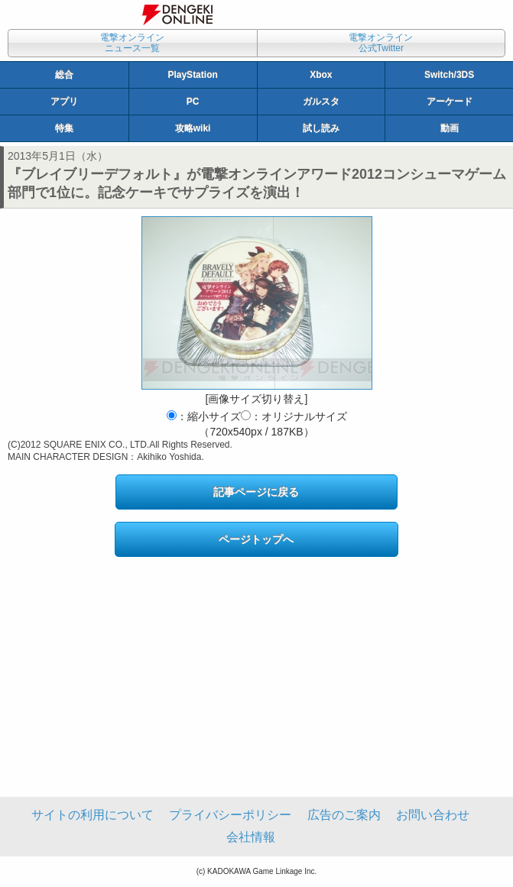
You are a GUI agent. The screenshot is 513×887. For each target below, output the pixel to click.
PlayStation (192, 75)
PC (193, 101)
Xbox (321, 75)
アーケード (449, 101)
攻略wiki (193, 128)
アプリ (64, 101)
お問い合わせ (432, 814)
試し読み (321, 128)
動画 (449, 128)
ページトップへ (256, 539)
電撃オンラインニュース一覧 (132, 42)
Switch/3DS (449, 75)
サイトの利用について (92, 814)
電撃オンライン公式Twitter (381, 42)
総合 (64, 75)
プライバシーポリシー (230, 814)
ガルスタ (321, 101)
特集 (64, 128)
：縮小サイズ (204, 416)
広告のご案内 (344, 814)
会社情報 (250, 836)
